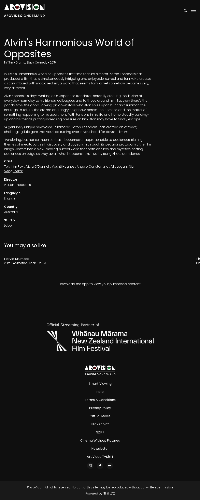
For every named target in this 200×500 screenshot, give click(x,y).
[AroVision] (100, 370)
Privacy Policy (100, 408)
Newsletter (100, 448)
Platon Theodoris (17, 184)
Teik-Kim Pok (13, 166)
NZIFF (100, 432)
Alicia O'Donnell (37, 166)
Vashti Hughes (63, 166)
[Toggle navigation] (193, 10)
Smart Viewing (100, 383)
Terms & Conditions (100, 400)
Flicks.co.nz (100, 424)
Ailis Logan (119, 166)
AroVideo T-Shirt (100, 456)
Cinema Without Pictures (100, 440)
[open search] (185, 10)
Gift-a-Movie (100, 416)
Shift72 (109, 493)
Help (100, 391)
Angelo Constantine (92, 166)
